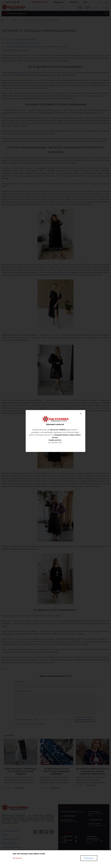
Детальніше (17, 858)
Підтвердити (89, 858)
